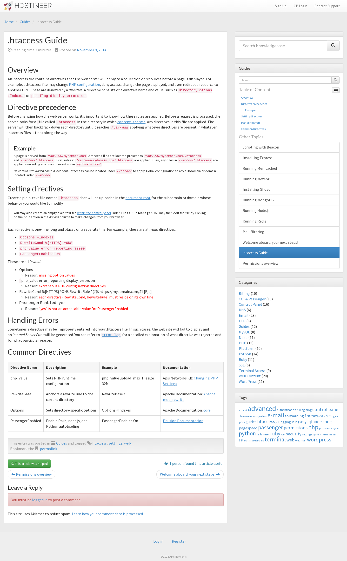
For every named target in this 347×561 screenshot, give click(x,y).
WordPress (248, 381)
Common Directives (253, 129)
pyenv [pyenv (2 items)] (336, 428)
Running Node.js (256, 210)
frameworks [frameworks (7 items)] (316, 416)
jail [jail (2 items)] (277, 422)
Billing (244, 293)
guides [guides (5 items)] (251, 421)
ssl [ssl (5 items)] (241, 440)
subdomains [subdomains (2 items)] (257, 440)
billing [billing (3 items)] (301, 410)
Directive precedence (254, 104)
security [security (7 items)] (293, 434)
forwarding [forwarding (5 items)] (294, 415)
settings (115, 442)
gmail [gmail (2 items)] (336, 416)
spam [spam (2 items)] (316, 434)
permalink (48, 448)
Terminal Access (252, 370)
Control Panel (250, 304)
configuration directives (86, 286)
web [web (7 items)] (290, 440)
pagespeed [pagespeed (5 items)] (248, 428)
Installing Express (258, 157)
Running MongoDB (258, 199)
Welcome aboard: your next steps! (190, 473)
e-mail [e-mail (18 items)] (275, 415)
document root (138, 197)
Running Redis (254, 221)
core (207, 409)
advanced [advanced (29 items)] (262, 408)
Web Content (250, 375)
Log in (158, 541)
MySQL (244, 332)
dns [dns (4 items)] (264, 416)
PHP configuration (84, 84)
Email (243, 315)
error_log (111, 335)
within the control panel (94, 213)
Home (9, 21)
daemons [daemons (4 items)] (246, 416)
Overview (247, 97)
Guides (25, 21)
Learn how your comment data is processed (107, 513)
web (127, 442)
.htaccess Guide (255, 252)
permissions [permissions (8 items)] (295, 428)
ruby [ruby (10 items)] (275, 433)
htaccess (99, 442)
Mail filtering (253, 231)
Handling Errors (250, 122)
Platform (246, 348)
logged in (39, 499)
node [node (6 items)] (317, 421)
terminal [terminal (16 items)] (275, 439)
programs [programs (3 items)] (325, 428)
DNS (242, 309)
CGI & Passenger (252, 299)
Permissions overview (31, 473)
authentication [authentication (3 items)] (286, 410)
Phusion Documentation (183, 420)
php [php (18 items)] (313, 427)
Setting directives (251, 116)
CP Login (300, 6)
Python (245, 353)
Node (243, 337)
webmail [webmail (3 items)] (300, 440)
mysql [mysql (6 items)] (306, 421)
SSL (242, 365)
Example (248, 110)
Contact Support (327, 6)
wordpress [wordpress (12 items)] (319, 439)
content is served (131, 121)
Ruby (243, 359)
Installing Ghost (256, 189)
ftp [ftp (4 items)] (330, 416)
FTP (242, 320)
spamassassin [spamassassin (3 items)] (328, 434)
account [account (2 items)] (243, 410)
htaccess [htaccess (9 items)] (266, 421)
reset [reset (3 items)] (266, 434)
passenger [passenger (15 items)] (270, 427)
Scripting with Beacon (261, 147)
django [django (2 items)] (256, 416)
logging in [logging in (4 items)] (287, 421)
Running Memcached (260, 168)
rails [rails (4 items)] (260, 434)
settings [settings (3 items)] (307, 434)
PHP (242, 342)
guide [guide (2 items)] (242, 422)
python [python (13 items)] (247, 433)
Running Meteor (256, 178)
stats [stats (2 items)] (247, 440)
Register (179, 541)
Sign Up (281, 6)
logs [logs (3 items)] (297, 422)
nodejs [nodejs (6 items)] (328, 421)
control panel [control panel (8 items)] (326, 409)
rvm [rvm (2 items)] (283, 434)
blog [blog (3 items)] (309, 410)
